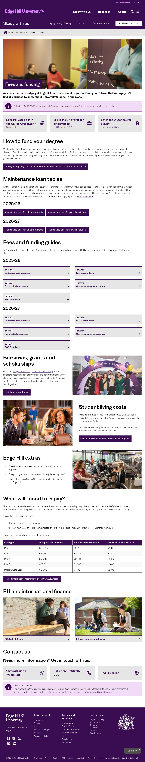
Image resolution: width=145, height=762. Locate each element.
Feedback (91, 758)
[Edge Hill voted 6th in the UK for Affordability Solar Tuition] (25, 123)
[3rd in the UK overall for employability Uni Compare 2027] (72, 123)
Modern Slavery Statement (108, 758)
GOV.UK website (85, 196)
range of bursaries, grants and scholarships (33, 371)
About (122, 11)
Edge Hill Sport (68, 726)
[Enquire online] (120, 673)
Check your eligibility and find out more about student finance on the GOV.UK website (45, 166)
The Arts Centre (68, 723)
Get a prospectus (101, 23)
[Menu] (138, 12)
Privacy (47, 758)
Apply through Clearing (60, 23)
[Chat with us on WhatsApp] (25, 673)
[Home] (24, 12)
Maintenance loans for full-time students (24, 212)
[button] (132, 751)
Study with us (82, 11)
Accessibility (80, 758)
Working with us (68, 742)
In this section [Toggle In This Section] (128, 23)
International (39, 720)
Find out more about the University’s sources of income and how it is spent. (77, 692)
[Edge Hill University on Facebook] (8, 739)
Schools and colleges (42, 729)
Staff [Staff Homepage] (136, 3)
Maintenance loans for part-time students (67, 212)
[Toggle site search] (132, 12)
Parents (37, 723)
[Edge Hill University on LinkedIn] (14, 744)
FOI (63, 758)
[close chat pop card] (139, 749)
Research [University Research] (104, 11)
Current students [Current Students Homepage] (122, 3)
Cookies (56, 758)
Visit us (82, 23)
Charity (70, 758)
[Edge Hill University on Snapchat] (8, 744)
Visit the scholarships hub (17, 392)
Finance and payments (70, 729)
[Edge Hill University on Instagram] (14, 739)
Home (10, 32)
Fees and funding (37, 32)
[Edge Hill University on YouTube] (19, 739)
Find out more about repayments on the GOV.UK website (32, 578)
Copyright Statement (129, 758)
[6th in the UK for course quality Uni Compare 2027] (120, 123)
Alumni (36, 726)
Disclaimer (38, 758)
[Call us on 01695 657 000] (72, 673)
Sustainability (67, 739)
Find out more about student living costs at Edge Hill (105, 438)
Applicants (38, 733)
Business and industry (42, 736)
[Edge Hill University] (15, 721)
